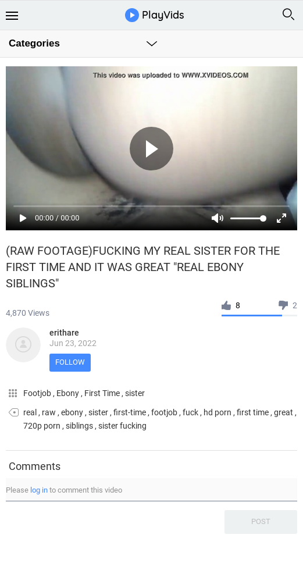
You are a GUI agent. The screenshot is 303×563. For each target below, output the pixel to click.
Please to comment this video (64, 490)
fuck (190, 412)
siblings (79, 425)
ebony (72, 412)
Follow (70, 362)
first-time (129, 412)
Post (260, 521)
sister (135, 393)
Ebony (68, 393)
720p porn (41, 425)
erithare (64, 332)
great (283, 412)
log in (39, 490)
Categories (34, 43)
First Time (103, 393)
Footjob (38, 393)
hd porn (217, 412)
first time (253, 412)
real (30, 412)
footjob (164, 412)
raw (49, 412)
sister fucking (122, 425)
